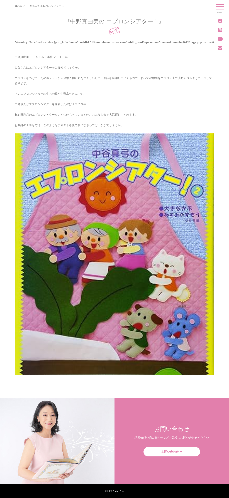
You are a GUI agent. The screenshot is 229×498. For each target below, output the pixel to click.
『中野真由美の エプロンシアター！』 (46, 5)
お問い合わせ (171, 451)
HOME (18, 5)
